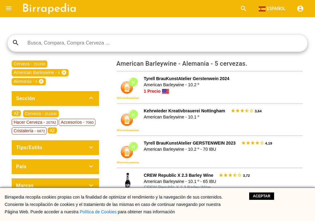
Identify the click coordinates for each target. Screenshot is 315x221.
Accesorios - (77, 122)
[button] (8, 8)
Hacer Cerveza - (35, 122)
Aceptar (261, 196)
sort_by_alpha (16, 113)
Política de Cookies (98, 211)
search (15, 42)
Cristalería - (29, 130)
